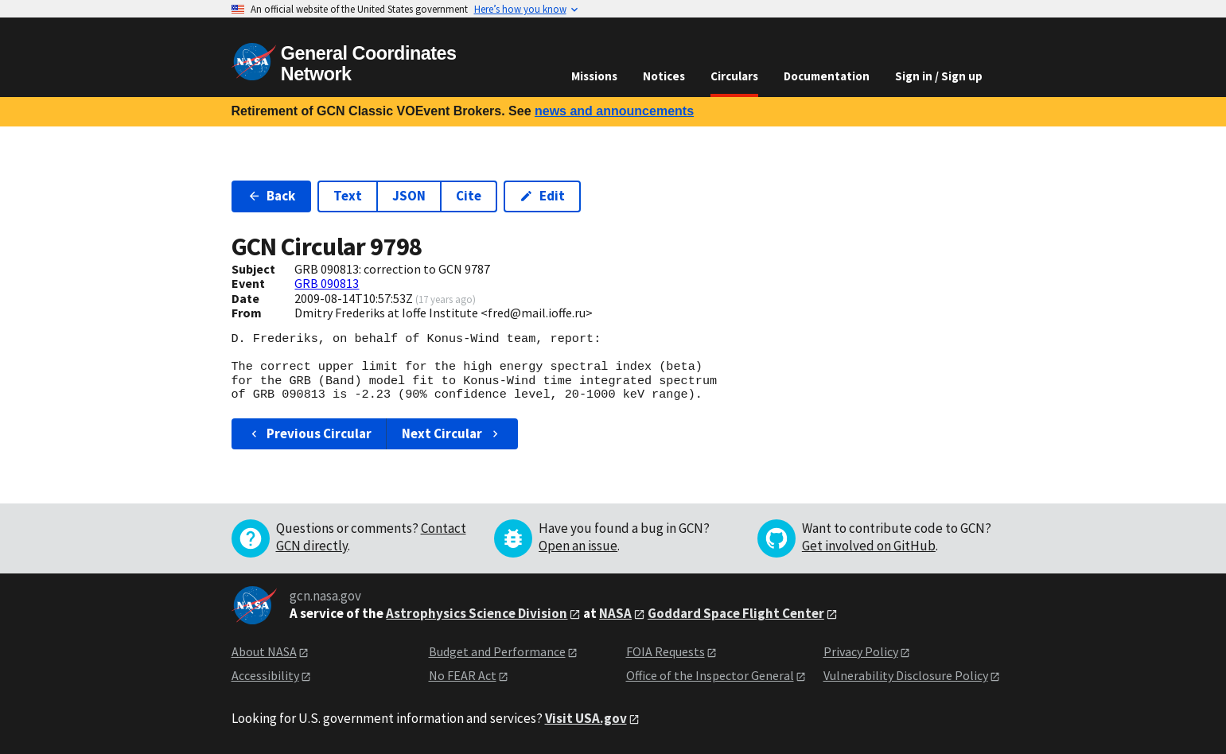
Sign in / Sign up (939, 76)
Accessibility (265, 675)
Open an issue (578, 545)
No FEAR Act (462, 675)
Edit (542, 195)
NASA (615, 613)
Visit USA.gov (586, 718)
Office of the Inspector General (710, 675)
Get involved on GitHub (869, 545)
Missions (594, 76)
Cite (468, 195)
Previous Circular (309, 433)
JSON (409, 195)
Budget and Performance (497, 651)
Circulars (734, 76)
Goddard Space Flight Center (736, 613)
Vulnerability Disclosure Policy (905, 675)
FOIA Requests (665, 651)
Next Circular (452, 433)
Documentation (827, 76)
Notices (664, 76)
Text (347, 195)
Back (271, 195)
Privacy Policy (860, 651)
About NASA (264, 651)
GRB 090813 (326, 283)
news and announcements (614, 111)
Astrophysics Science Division (476, 613)
